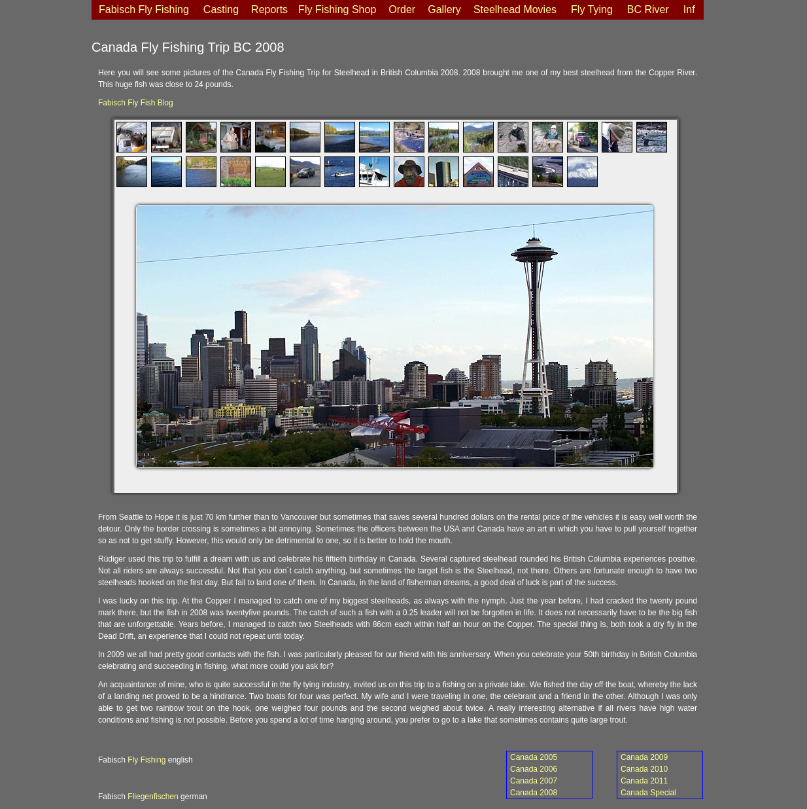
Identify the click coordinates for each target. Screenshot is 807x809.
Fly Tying (592, 9)
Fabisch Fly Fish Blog (135, 102)
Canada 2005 (533, 757)
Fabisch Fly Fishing (144, 9)
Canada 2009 (644, 757)
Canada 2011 (644, 780)
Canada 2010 (644, 769)
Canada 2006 (533, 769)
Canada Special (648, 792)
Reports (269, 9)
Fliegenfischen (153, 796)
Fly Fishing (146, 759)
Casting (221, 9)
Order (401, 9)
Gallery (444, 9)
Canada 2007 (533, 780)
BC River (648, 9)
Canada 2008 (533, 792)
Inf (689, 9)
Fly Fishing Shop (337, 9)
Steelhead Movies (515, 9)
